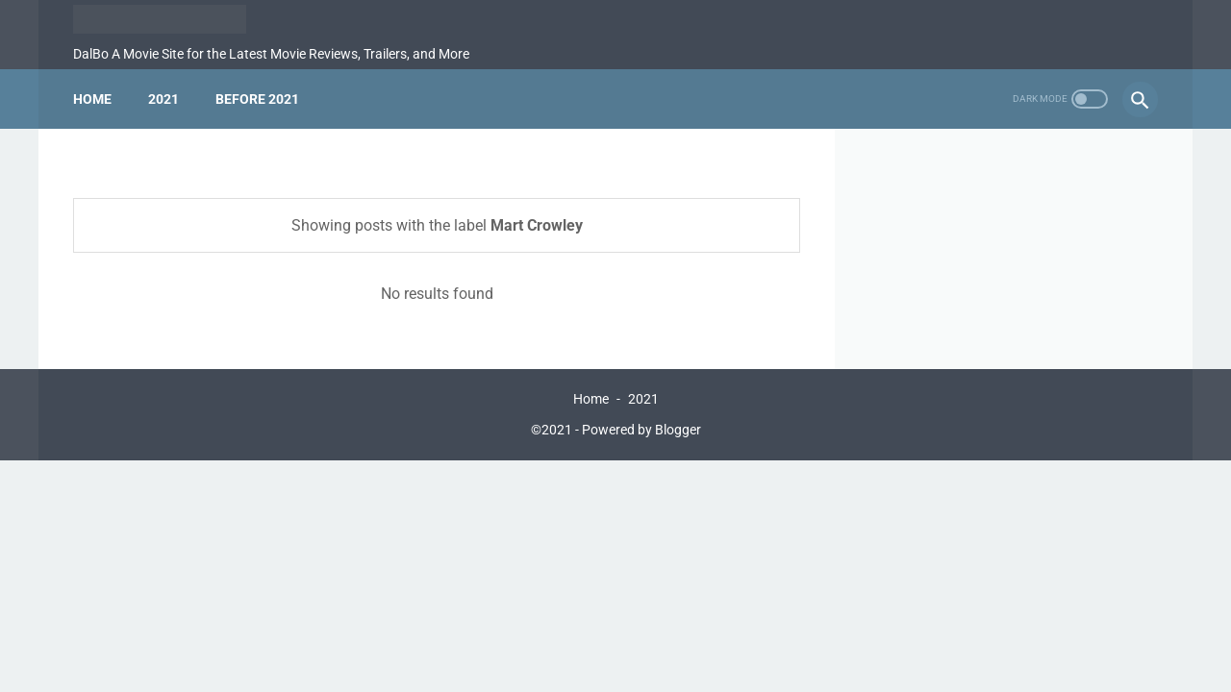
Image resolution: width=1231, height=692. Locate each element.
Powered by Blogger (641, 429)
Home (92, 99)
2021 (163, 99)
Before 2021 (257, 99)
